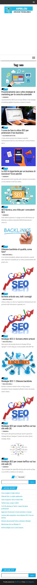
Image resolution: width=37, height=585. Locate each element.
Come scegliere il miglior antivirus (10, 493)
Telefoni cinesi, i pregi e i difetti (10, 503)
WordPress (18, 582)
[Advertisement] (18, 34)
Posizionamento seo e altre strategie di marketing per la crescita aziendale (18, 93)
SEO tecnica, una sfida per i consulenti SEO (18, 211)
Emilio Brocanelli (7, 254)
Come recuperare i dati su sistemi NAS (12, 499)
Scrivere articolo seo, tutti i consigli (16, 296)
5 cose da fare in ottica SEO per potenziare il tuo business (15, 131)
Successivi (21, 477)
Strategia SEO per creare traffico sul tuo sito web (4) (18, 427)
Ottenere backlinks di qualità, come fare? (16, 250)
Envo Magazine (30, 582)
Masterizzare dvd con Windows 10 (10, 524)
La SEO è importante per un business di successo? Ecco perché (18, 172)
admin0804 (5, 97)
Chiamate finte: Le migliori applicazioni (11, 496)
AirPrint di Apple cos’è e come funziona (12, 527)
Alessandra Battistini (9, 135)
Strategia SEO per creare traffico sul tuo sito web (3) (18, 462)
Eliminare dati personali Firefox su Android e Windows (16, 521)
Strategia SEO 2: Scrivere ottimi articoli (18, 339)
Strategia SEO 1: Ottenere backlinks (16, 381)
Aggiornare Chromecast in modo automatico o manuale (16, 512)
